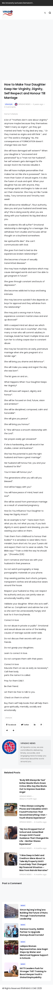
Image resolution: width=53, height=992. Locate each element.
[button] (45, 12)
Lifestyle (8, 104)
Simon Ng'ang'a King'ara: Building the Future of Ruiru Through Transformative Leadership (34, 914)
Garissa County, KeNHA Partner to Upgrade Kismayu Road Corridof (32, 932)
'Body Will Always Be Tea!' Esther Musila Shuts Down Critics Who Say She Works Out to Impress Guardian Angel (33, 786)
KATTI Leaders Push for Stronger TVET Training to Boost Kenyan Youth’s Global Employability (33, 973)
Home (6, 114)
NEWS (23, 905)
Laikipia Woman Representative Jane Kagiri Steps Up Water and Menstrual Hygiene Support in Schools (34, 952)
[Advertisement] (26, 50)
